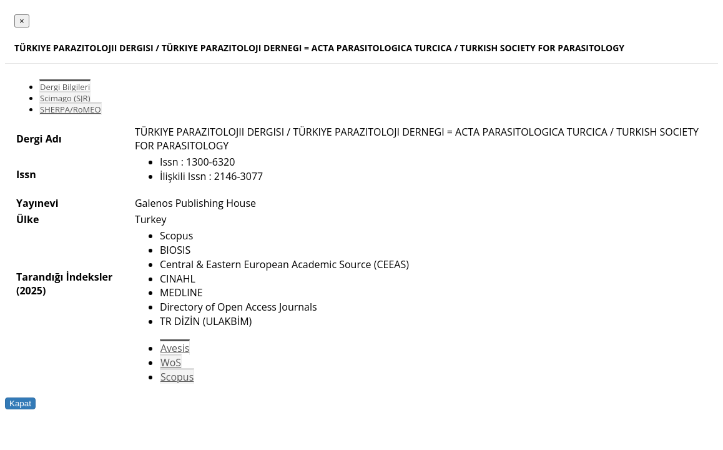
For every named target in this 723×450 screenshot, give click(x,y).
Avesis (174, 348)
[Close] (21, 21)
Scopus (177, 377)
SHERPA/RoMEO (70, 109)
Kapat (20, 403)
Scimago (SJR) (65, 98)
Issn (26, 174)
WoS (170, 362)
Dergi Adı (39, 139)
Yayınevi (37, 203)
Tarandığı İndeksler (64, 277)
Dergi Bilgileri (65, 86)
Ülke (27, 219)
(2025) (31, 291)
